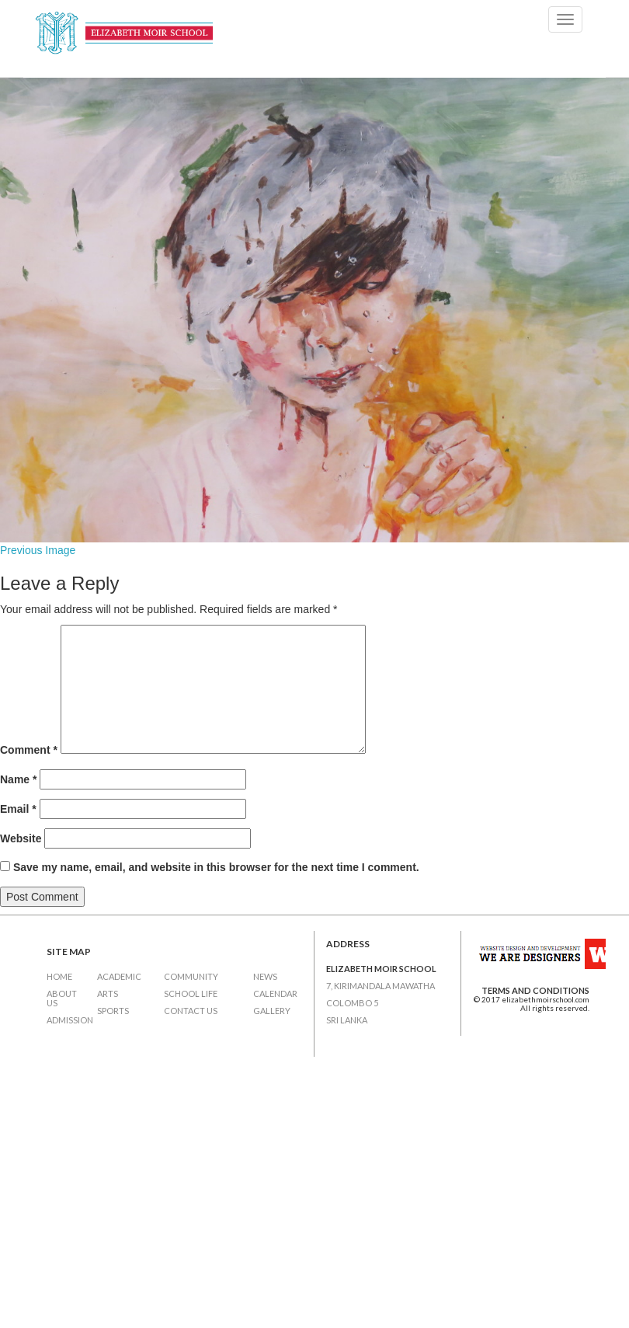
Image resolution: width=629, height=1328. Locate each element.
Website (20, 838)
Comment (28, 750)
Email (18, 809)
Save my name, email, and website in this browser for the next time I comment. (216, 867)
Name (18, 779)
